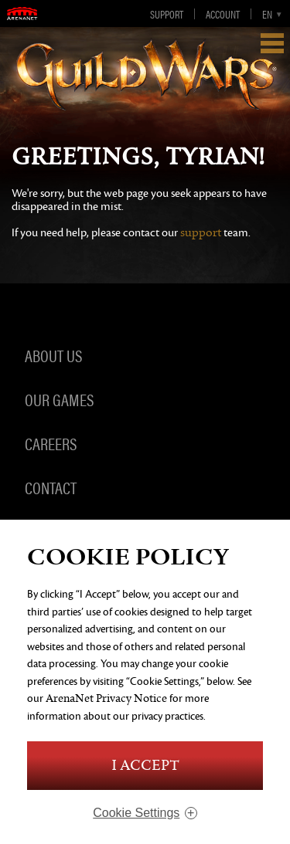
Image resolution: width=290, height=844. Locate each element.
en (267, 14)
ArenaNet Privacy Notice (106, 698)
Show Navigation (272, 43)
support (200, 232)
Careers (51, 443)
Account (223, 14)
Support (166, 14)
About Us (53, 355)
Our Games (59, 399)
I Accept (145, 766)
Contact (51, 487)
